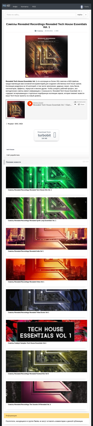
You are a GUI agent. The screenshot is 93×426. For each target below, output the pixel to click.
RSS (39, 7)
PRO (9, 6)
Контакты (30, 7)
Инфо (20, 7)
